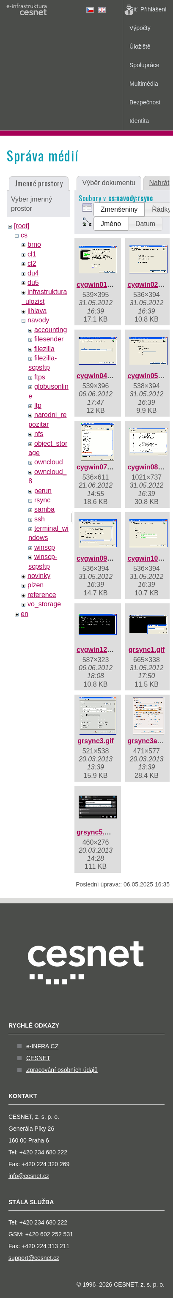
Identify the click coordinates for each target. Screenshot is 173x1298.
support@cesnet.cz (33, 1257)
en (24, 613)
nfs (38, 433)
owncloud (48, 462)
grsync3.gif (95, 740)
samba (44, 509)
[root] (21, 225)
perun (43, 490)
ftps (39, 377)
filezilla (44, 348)
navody (38, 320)
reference (41, 594)
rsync (42, 500)
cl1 (31, 254)
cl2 (31, 263)
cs (24, 235)
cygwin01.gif (97, 284)
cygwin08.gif (147, 467)
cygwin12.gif (97, 649)
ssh (39, 519)
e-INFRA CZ (42, 1046)
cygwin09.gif (97, 558)
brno (34, 244)
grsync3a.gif (147, 740)
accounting (50, 329)
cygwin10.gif (147, 558)
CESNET (38, 1058)
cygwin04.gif (97, 375)
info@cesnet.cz (28, 1176)
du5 (33, 282)
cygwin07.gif (97, 467)
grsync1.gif (147, 649)
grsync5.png (97, 832)
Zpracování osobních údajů (62, 1069)
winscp (44, 547)
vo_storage (44, 604)
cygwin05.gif (147, 375)
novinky (38, 575)
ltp (37, 405)
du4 (33, 273)
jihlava (37, 310)
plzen (35, 585)
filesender (48, 339)
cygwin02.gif (147, 284)
